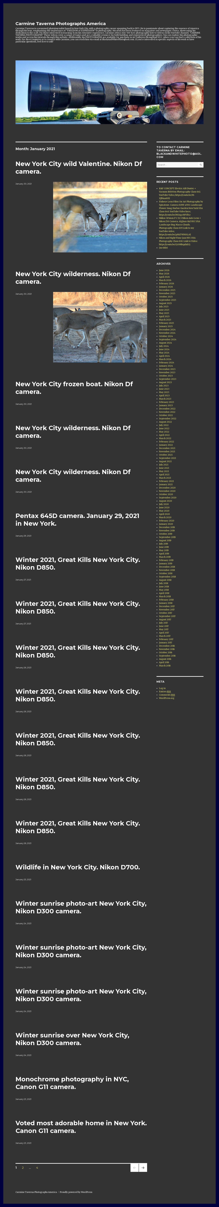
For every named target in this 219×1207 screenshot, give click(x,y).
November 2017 (167, 609)
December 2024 (167, 329)
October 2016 (165, 652)
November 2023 (167, 372)
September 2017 (167, 616)
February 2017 (166, 639)
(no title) (163, 247)
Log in (162, 688)
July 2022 (164, 425)
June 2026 (164, 270)
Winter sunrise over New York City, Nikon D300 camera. (72, 1039)
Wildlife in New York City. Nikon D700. (78, 867)
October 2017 (165, 613)
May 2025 (164, 313)
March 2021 (165, 478)
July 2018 (163, 583)
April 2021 (164, 474)
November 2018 (167, 570)
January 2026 (166, 287)
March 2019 (165, 557)
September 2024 (167, 339)
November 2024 (167, 333)
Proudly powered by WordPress (76, 1192)
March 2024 (165, 359)
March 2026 (165, 280)
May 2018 (164, 590)
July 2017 (163, 623)
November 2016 (167, 649)
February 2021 (166, 481)
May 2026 (164, 273)
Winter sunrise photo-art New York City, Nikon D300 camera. (81, 907)
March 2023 (165, 399)
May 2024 (164, 352)
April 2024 (164, 356)
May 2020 (164, 511)
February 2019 (166, 560)
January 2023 (166, 405)
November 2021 (167, 451)
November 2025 (167, 293)
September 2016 (167, 655)
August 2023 (165, 382)
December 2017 (167, 606)
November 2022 (167, 412)
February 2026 (166, 283)
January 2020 (166, 524)
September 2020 (167, 497)
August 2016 (165, 659)
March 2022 (165, 438)
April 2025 (164, 316)
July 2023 (164, 385)
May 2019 (164, 550)
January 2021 (165, 484)
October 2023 (166, 375)
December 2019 (167, 527)
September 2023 (167, 379)
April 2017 (164, 632)
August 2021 (165, 461)
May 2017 (163, 629)
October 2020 (166, 494)
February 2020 (166, 520)
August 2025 (165, 303)
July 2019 (163, 543)
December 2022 (167, 408)
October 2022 (166, 415)
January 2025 (166, 326)
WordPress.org (166, 698)
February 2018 (166, 599)
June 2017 (164, 626)
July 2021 (163, 464)
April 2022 (164, 435)
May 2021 (164, 471)
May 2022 (164, 431)
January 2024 (166, 366)
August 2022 (165, 422)
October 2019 (165, 534)
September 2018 (167, 576)
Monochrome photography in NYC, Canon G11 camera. (72, 1083)
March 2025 (165, 319)
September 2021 (167, 458)
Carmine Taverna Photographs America (61, 23)
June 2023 (164, 389)
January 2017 (165, 642)
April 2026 (164, 277)
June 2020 (164, 507)
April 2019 (164, 553)
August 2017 (165, 619)
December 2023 (167, 369)
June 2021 (164, 468)
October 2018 (165, 573)
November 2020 (167, 491)
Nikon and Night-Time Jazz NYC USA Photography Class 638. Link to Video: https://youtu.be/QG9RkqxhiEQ (178, 241)
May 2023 (164, 392)
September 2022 (167, 418)
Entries (165, 691)
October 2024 (166, 336)
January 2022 (166, 445)
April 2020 (164, 514)
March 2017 (164, 636)
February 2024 (166, 362)
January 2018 (165, 603)
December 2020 (167, 487)
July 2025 (163, 306)
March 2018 (165, 596)
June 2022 (164, 428)
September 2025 (167, 300)
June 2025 (164, 310)
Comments (167, 695)
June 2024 (164, 349)
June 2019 (164, 547)
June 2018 (164, 586)
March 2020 (165, 517)
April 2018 (164, 593)
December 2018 (167, 567)
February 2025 (166, 323)
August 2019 (165, 540)
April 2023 (164, 395)
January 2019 (165, 563)
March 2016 (165, 665)
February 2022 (166, 441)
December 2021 (167, 448)
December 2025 (167, 290)
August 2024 (165, 343)
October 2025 (166, 296)
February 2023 (166, 402)
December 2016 (167, 646)
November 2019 (167, 530)
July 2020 (164, 504)
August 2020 (165, 501)
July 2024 (164, 346)
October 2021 (165, 455)
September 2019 (167, 537)
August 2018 (165, 580)
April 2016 (164, 662)
